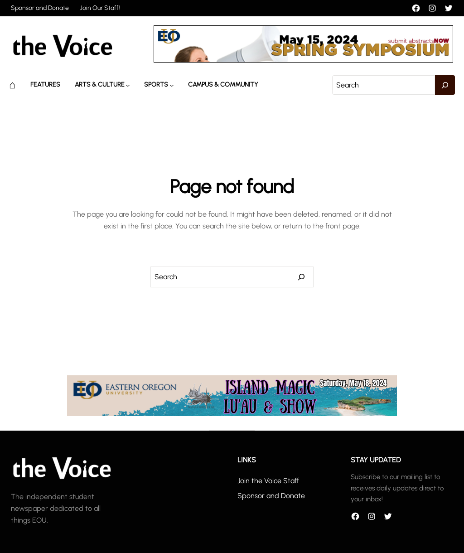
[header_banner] (303, 60)
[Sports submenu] (172, 85)
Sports (156, 84)
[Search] (445, 85)
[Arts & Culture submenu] (128, 85)
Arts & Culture (100, 84)
